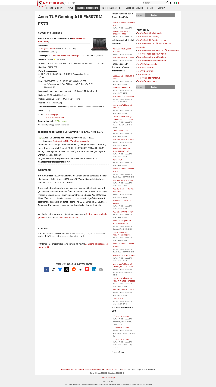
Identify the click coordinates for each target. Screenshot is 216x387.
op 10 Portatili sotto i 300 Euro (152, 54)
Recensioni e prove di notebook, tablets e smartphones (81, 369)
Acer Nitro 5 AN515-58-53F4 (123, 290)
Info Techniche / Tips (111, 8)
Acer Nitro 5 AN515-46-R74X (123, 58)
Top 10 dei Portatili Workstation (151, 60)
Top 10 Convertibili (146, 71)
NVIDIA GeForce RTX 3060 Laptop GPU (69, 56)
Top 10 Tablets (144, 74)
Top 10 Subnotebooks (147, 64)
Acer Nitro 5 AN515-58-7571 (123, 212)
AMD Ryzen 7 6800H (47, 49)
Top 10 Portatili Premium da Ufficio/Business (158, 50)
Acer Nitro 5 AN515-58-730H (123, 180)
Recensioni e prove (55, 8)
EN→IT (68, 141)
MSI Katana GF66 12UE (121, 87)
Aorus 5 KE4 (117, 160)
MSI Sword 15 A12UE (121, 131)
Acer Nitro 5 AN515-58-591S (123, 140)
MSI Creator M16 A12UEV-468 (124, 255)
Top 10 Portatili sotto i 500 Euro (151, 57)
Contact (161, 8)
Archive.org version (81, 141)
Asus (123, 369)
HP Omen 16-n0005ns (121, 316)
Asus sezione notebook (54, 117)
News (70, 8)
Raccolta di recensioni (87, 8)
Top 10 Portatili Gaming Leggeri (152, 40)
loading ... (140, 15)
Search (150, 8)
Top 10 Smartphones (147, 81)
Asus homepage (51, 114)
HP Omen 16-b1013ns (121, 339)
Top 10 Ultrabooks (145, 67)
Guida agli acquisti (134, 8)
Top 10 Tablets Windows (148, 78)
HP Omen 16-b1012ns (121, 328)
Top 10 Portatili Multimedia (149, 33)
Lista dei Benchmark (68, 217)
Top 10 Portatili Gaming (148, 36)
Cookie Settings (108, 377)
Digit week (57, 141)
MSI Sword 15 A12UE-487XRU (124, 96)
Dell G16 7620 (118, 298)
